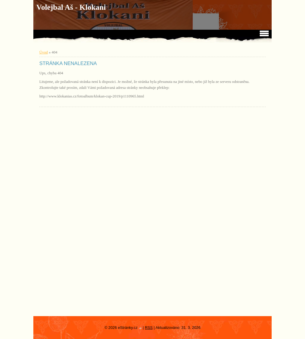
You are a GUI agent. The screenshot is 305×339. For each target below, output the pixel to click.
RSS (148, 327)
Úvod (43, 52)
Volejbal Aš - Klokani (71, 7)
